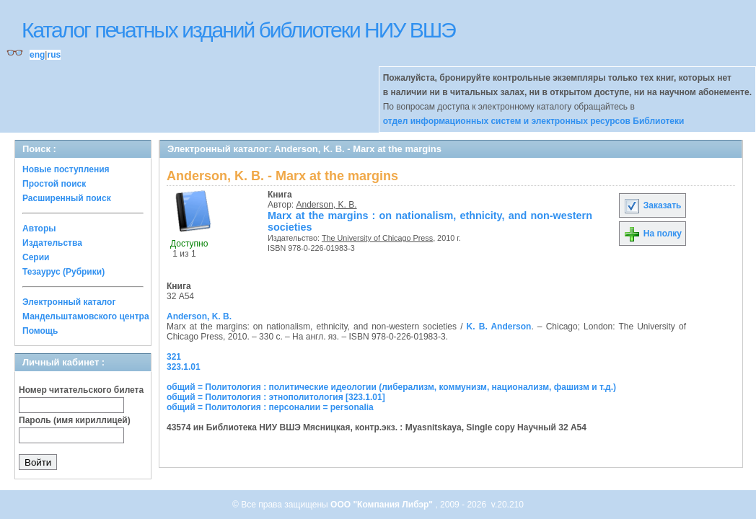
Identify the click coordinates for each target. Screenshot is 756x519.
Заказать (652, 205)
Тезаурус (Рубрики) (63, 272)
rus (54, 55)
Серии (35, 257)
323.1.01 (184, 367)
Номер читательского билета (81, 390)
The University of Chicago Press (377, 238)
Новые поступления (66, 169)
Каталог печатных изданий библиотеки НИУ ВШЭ (238, 30)
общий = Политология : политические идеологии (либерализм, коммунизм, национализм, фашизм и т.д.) (391, 387)
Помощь (40, 331)
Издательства (52, 243)
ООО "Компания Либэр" (382, 505)
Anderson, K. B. (326, 205)
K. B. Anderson (499, 326)
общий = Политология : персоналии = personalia (270, 407)
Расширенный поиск (66, 198)
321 (174, 357)
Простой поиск (54, 184)
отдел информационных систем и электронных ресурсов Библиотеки (534, 121)
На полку (652, 234)
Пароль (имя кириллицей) (75, 420)
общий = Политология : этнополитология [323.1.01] (276, 397)
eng (37, 55)
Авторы (39, 228)
